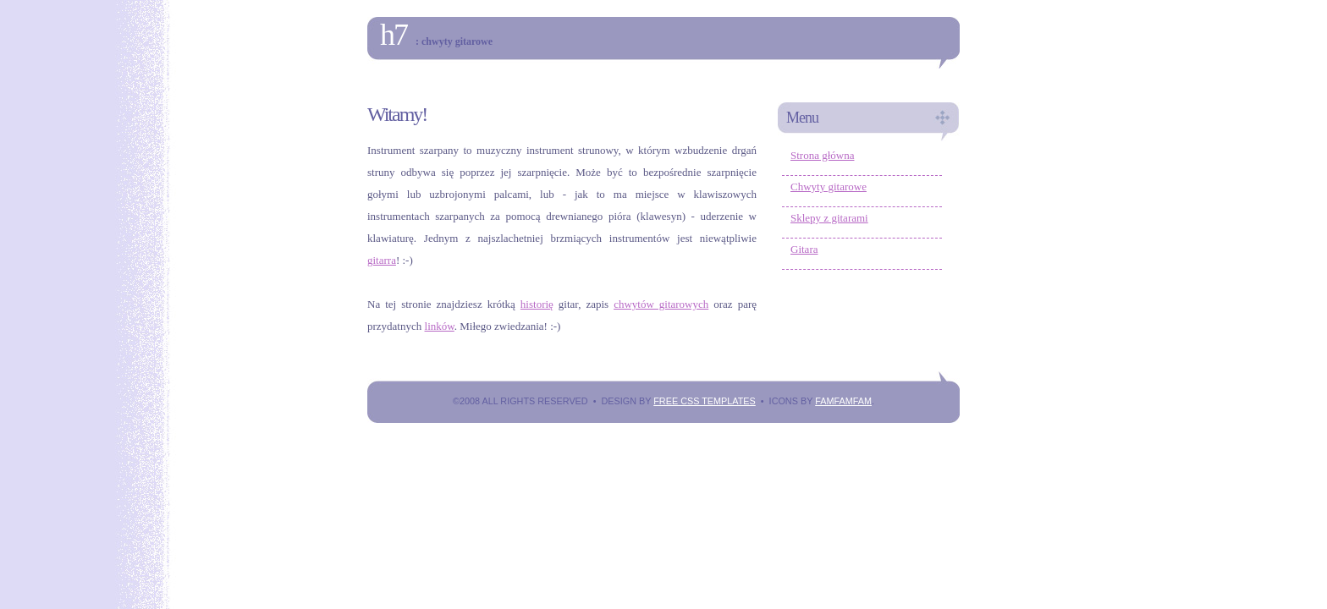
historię (536, 304)
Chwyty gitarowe (828, 186)
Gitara (804, 249)
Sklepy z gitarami (829, 217)
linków (439, 326)
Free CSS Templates (704, 401)
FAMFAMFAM (843, 401)
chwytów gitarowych (661, 304)
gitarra (381, 260)
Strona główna (822, 155)
